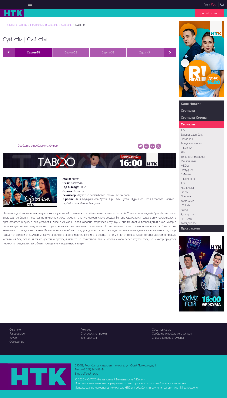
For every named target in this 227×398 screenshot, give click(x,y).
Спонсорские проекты (94, 333)
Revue (13, 337)
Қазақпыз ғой (189, 223)
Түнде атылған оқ (191, 143)
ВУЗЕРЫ (185, 205)
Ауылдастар (188, 214)
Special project (209, 13)
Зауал (184, 210)
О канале (15, 329)
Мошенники (188, 161)
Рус (213, 4)
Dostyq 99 (187, 170)
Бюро (184, 192)
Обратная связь (161, 329)
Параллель (187, 139)
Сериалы (66, 24)
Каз (205, 4)
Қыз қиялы (187, 187)
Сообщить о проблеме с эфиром (38, 145)
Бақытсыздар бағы (192, 134)
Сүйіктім (80, 24)
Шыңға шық (188, 179)
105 (183, 130)
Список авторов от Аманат (168, 337)
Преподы (186, 196)
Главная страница (16, 24)
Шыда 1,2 (186, 148)
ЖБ (183, 152)
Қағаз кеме (187, 201)
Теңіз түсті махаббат (193, 156)
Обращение (16, 341)
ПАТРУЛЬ (186, 218)
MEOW (185, 165)
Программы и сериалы (44, 24)
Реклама (86, 329)
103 (183, 183)
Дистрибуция (89, 337)
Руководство (17, 333)
